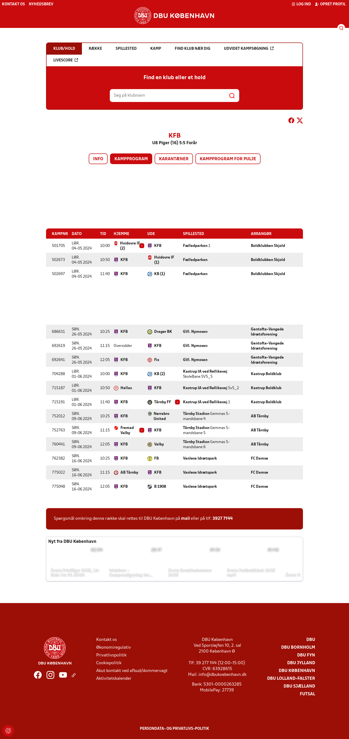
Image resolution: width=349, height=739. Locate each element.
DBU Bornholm (298, 647)
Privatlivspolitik (111, 655)
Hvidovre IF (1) (164, 260)
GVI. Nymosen (195, 331)
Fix (156, 359)
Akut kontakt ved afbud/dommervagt (131, 671)
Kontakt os (13, 4)
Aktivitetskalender (113, 678)
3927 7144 (223, 518)
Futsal (307, 694)
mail (185, 518)
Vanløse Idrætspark (200, 458)
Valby (159, 444)
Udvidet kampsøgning (249, 48)
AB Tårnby (260, 416)
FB (156, 458)
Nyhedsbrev (41, 4)
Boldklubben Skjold (268, 245)
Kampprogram (131, 159)
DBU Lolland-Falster (291, 678)
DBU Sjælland (299, 686)
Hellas (126, 388)
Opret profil (330, 4)
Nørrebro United (161, 416)
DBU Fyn (306, 655)
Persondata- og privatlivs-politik (174, 728)
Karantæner (174, 159)
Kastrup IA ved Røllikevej (205, 371)
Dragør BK (163, 331)
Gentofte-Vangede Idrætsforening (267, 332)
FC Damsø (259, 458)
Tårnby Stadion (196, 413)
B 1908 (160, 486)
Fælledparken (195, 245)
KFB (157, 245)
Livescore (65, 60)
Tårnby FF (162, 402)
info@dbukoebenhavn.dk (222, 674)
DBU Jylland (301, 663)
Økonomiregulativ (113, 647)
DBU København (297, 671)
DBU (310, 640)
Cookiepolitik (108, 663)
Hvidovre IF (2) (130, 246)
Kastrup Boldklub (266, 374)
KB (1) (159, 274)
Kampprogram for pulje (228, 159)
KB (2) (159, 374)
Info (98, 159)
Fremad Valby (127, 430)
